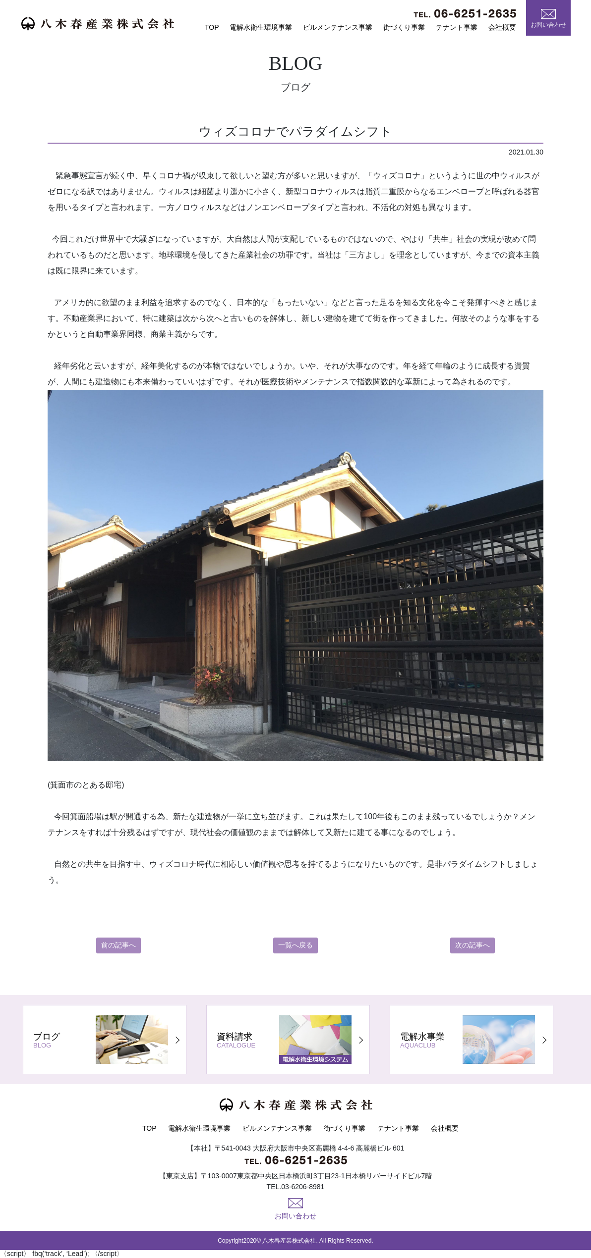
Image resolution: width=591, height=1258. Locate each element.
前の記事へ (118, 945)
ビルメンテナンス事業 (337, 27)
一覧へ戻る (295, 945)
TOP (212, 27)
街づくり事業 (404, 27)
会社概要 (502, 27)
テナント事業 (456, 27)
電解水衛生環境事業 (261, 27)
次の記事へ (472, 945)
